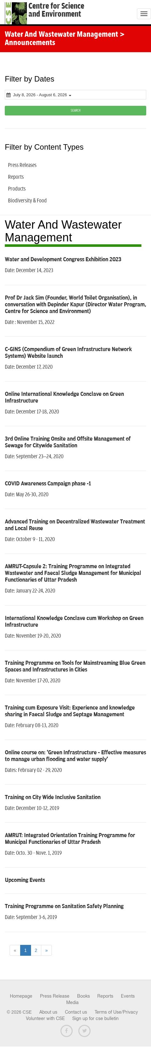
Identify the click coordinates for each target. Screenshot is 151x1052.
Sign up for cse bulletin (95, 1018)
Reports (16, 177)
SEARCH (76, 110)
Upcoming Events (25, 880)
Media (72, 1002)
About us (48, 1012)
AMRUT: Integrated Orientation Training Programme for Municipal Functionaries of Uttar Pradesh (70, 838)
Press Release (54, 996)
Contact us (76, 1012)
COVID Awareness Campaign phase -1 (48, 484)
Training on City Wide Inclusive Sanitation (52, 797)
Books (83, 996)
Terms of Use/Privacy (116, 1012)
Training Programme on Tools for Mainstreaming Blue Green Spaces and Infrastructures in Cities (75, 666)
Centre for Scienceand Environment (56, 10)
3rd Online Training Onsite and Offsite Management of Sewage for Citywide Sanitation (68, 442)
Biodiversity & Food (27, 201)
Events (128, 996)
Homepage (21, 996)
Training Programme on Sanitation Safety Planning (64, 906)
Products (17, 189)
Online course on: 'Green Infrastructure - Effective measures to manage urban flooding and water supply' (75, 756)
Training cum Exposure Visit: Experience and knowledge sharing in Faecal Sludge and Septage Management (70, 711)
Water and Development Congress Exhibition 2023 (63, 259)
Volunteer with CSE (45, 1018)
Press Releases (22, 165)
